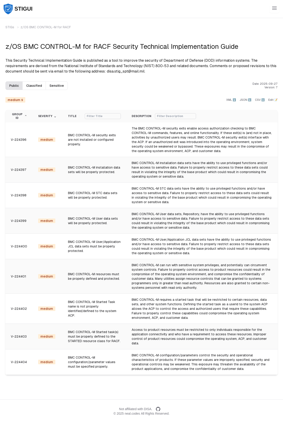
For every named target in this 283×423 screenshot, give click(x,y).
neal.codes (132, 413)
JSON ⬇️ (245, 99)
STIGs (9, 27)
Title (74, 116)
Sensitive (56, 85)
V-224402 (19, 308)
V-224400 (19, 246)
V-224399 (18, 221)
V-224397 (18, 170)
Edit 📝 (273, 99)
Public (14, 85)
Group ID (20, 116)
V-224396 (18, 139)
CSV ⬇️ (260, 99)
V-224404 (19, 362)
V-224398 (18, 195)
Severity (47, 116)
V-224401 (18, 276)
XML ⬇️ (231, 99)
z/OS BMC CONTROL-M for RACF (46, 27)
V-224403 (19, 336)
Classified (34, 85)
